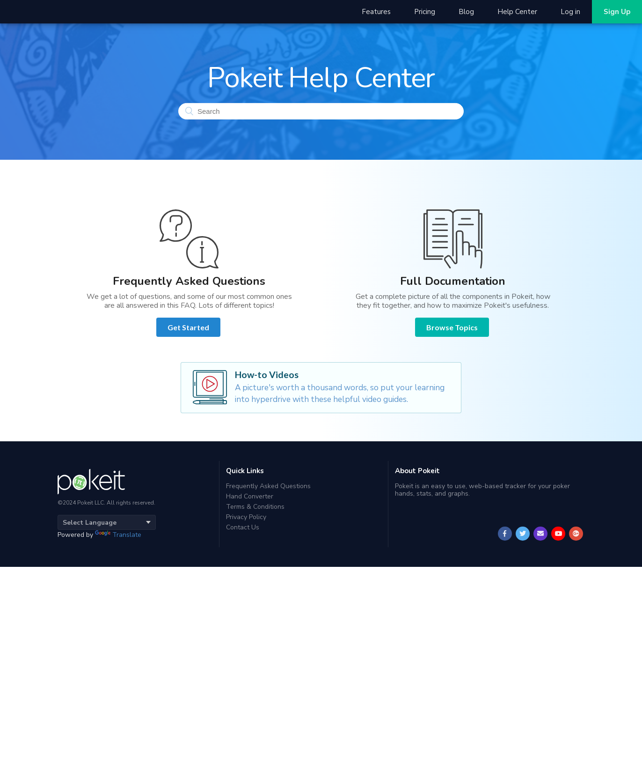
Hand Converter (249, 496)
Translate (118, 534)
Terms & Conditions (255, 506)
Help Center (517, 11)
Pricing (424, 11)
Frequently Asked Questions (268, 486)
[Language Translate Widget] (107, 522)
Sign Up (617, 11)
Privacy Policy (246, 517)
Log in (570, 11)
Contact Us (242, 527)
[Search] (321, 111)
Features (376, 11)
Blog (466, 11)
